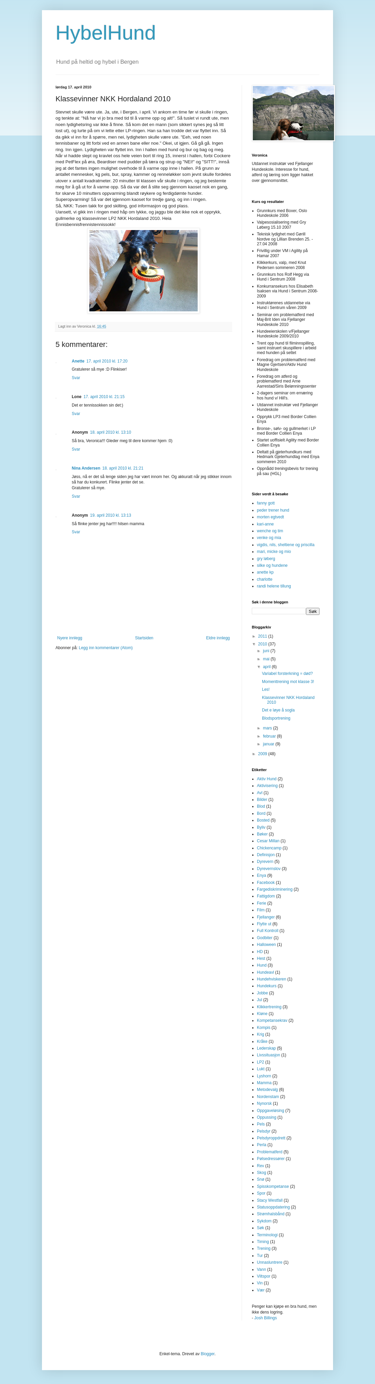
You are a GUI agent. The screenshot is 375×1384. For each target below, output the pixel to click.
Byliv (261, 827)
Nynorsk (264, 1103)
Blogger (208, 1353)
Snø (260, 1179)
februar (270, 736)
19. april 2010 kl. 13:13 (110, 515)
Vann (261, 1269)
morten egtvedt (270, 517)
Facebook (266, 882)
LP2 (260, 1062)
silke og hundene (272, 565)
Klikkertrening (269, 1007)
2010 (263, 644)
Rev (260, 1165)
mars (268, 728)
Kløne (262, 1013)
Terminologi (267, 1235)
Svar (76, 377)
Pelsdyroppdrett (271, 1138)
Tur (260, 1255)
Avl (259, 792)
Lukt (261, 1069)
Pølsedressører (271, 1158)
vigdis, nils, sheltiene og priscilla (285, 544)
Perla (261, 1144)
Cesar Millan (268, 841)
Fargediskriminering (274, 889)
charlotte (264, 579)
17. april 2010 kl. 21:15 (104, 396)
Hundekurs (267, 986)
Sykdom (264, 1221)
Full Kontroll (267, 930)
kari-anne (265, 524)
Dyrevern (265, 861)
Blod (261, 806)
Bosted (263, 820)
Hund (262, 965)
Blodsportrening (276, 718)
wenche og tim (270, 531)
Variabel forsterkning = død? (287, 673)
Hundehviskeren (271, 979)
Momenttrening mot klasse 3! (288, 681)
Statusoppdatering (273, 1207)
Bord (261, 813)
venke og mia (269, 537)
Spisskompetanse (273, 1186)
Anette (78, 361)
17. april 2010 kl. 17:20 (106, 361)
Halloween (266, 944)
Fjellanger (266, 917)
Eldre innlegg (218, 638)
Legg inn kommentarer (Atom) (106, 647)
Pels (261, 1124)
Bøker (262, 834)
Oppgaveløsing (270, 1110)
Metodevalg (267, 1089)
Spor (261, 1193)
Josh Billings (265, 1318)
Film (261, 910)
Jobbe (262, 993)
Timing (263, 1241)
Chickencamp (269, 848)
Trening (263, 1248)
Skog (261, 1172)
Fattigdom (266, 896)
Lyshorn (264, 1076)
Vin (260, 1283)
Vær (261, 1290)
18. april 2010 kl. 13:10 (110, 432)
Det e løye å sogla (278, 710)
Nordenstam (268, 1096)
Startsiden (144, 638)
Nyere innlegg (69, 638)
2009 (263, 753)
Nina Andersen (86, 468)
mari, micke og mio (274, 551)
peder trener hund (273, 510)
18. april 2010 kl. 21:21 (122, 468)
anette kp (265, 572)
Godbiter (264, 937)
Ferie (261, 903)
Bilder (262, 799)
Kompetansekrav (272, 1020)
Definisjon (266, 854)
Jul (259, 999)
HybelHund (106, 32)
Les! (266, 689)
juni (266, 650)
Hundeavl (265, 972)
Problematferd (269, 1152)
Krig (260, 1034)
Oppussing (266, 1117)
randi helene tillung (274, 586)
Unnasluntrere (269, 1262)
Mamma (264, 1082)
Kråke (262, 1041)
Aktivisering (267, 785)
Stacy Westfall (270, 1200)
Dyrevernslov (269, 868)
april (267, 666)
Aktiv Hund (267, 779)
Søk (260, 1227)
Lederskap (266, 1048)
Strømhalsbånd (270, 1214)
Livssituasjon (268, 1055)
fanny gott (266, 503)
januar (269, 744)
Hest (261, 958)
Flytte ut (264, 924)
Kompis (263, 1027)
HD (260, 951)
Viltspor (263, 1276)
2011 (263, 636)
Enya (261, 875)
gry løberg (266, 558)
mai (267, 659)
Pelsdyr (263, 1131)
